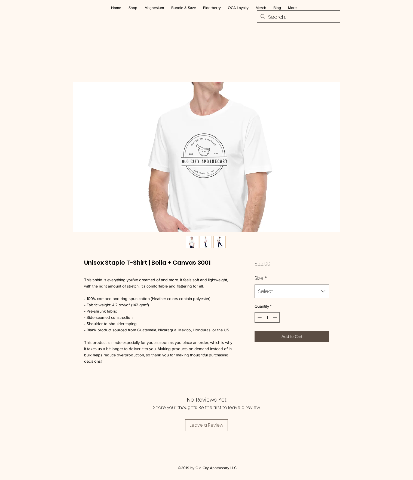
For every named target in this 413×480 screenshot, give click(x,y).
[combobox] (292, 291)
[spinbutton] (267, 318)
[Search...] (298, 17)
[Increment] (275, 318)
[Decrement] (259, 318)
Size (261, 278)
